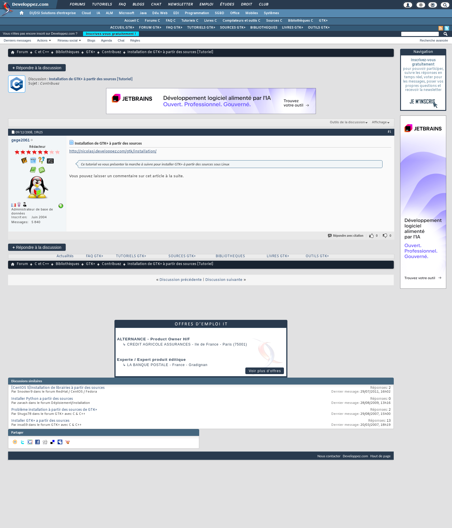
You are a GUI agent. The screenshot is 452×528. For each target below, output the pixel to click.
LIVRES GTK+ (292, 28)
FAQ (122, 4)
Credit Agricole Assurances (159, 344)
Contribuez (111, 52)
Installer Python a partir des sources (42, 399)
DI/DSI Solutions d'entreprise (52, 13)
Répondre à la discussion (36, 67)
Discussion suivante (223, 279)
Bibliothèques (67, 52)
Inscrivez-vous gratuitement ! (111, 34)
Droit (246, 4)
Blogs (138, 4)
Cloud (86, 13)
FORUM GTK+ (150, 28)
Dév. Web (159, 13)
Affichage (379, 122)
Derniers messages (17, 40)
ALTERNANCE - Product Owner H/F (153, 339)
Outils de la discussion (347, 122)
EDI (176, 13)
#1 (389, 132)
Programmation (197, 13)
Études (226, 4)
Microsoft (126, 13)
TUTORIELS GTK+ (201, 28)
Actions (42, 40)
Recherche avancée (434, 40)
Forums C (152, 21)
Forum (22, 52)
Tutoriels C (189, 21)
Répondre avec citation (346, 236)
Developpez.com (355, 456)
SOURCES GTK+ (233, 28)
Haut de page (380, 456)
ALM (109, 13)
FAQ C (171, 21)
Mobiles (251, 13)
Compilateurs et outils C (241, 21)
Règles (135, 40)
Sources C (274, 21)
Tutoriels (101, 4)
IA (98, 13)
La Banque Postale (147, 365)
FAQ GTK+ (174, 28)
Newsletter (180, 4)
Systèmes (271, 13)
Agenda (106, 40)
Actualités (65, 256)
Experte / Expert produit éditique (151, 359)
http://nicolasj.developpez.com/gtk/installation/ (113, 151)
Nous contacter (328, 456)
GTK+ (323, 21)
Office (235, 13)
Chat (155, 4)
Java (143, 13)
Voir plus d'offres (265, 371)
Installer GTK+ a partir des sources (40, 421)
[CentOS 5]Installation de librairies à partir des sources (58, 388)
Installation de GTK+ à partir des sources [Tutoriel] (91, 79)
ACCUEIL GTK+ (122, 28)
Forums (77, 4)
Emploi (206, 4)
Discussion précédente (180, 279)
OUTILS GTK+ (319, 28)
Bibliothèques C (300, 21)
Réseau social (68, 40)
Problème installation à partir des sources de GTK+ (54, 410)
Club (263, 4)
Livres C (210, 21)
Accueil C (131, 21)
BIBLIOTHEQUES (263, 28)
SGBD (219, 13)
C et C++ (42, 52)
